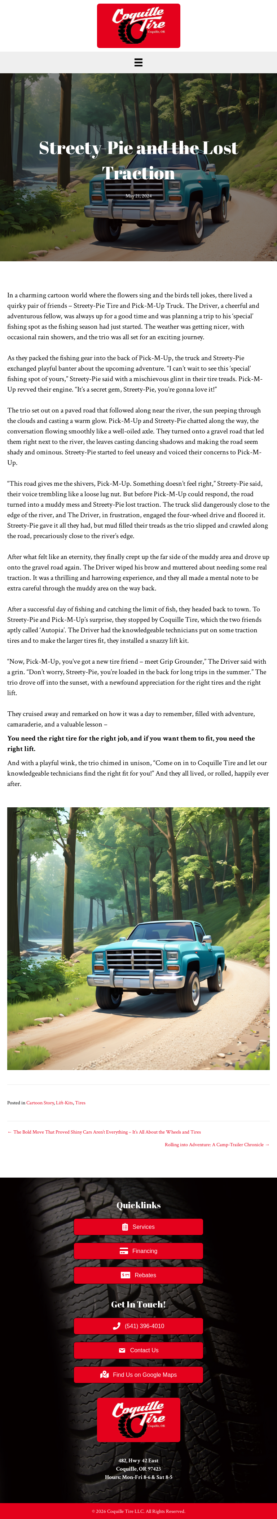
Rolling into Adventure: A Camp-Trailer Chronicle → (217, 1145)
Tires (80, 1103)
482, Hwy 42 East (138, 1461)
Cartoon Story (40, 1103)
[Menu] (138, 62)
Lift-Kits (64, 1103)
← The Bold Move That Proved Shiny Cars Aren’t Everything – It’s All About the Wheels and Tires (104, 1132)
